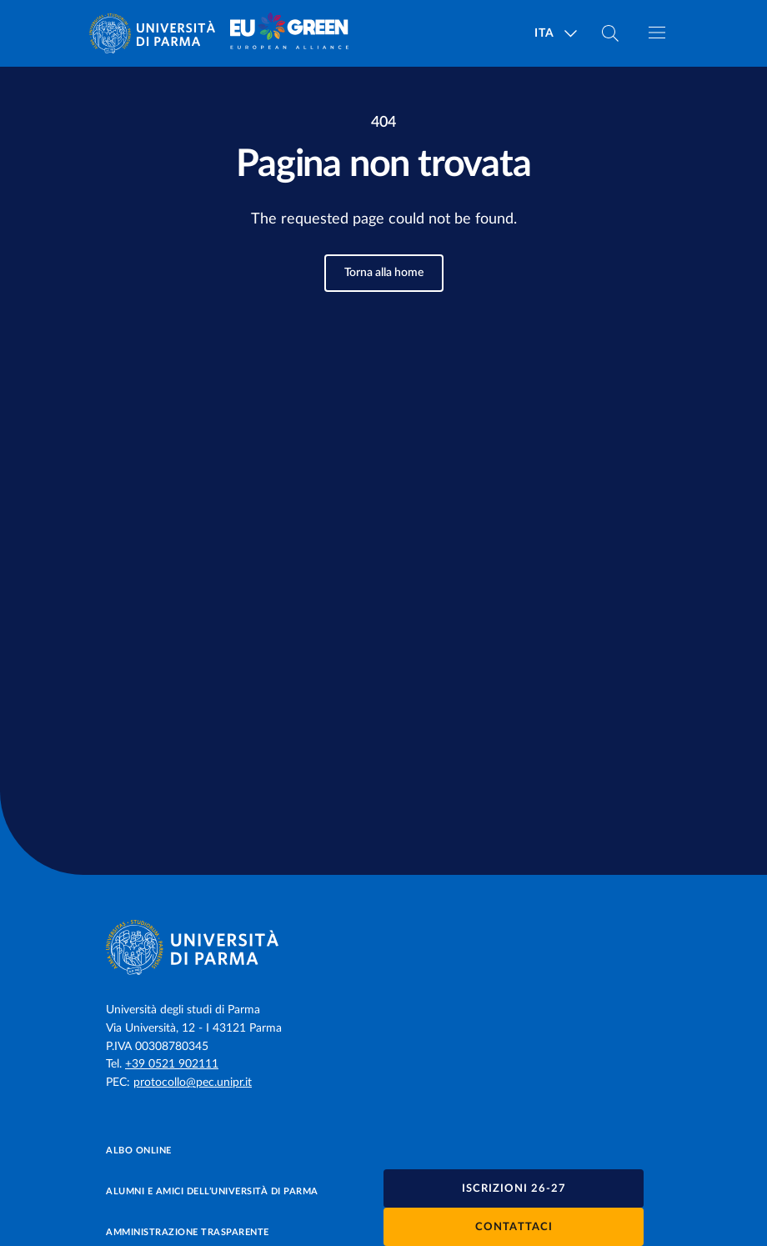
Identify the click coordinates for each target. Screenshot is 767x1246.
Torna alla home (384, 273)
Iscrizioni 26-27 (514, 1188)
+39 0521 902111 (171, 1064)
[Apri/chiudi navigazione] (657, 33)
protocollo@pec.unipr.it (192, 1082)
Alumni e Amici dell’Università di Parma (212, 1191)
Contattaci (514, 1227)
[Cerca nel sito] (610, 33)
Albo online (139, 1150)
